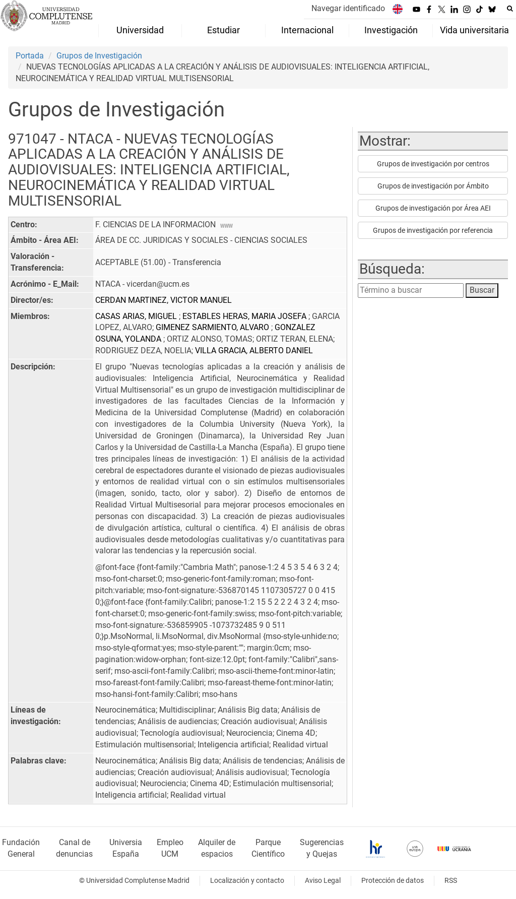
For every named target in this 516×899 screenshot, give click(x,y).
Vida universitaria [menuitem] (474, 30)
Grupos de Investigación (99, 55)
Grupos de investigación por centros (433, 164)
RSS (450, 880)
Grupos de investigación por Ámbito (433, 186)
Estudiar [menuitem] (223, 30)
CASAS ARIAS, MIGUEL (137, 316)
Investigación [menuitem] (391, 30)
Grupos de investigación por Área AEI (433, 208)
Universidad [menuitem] (140, 30)
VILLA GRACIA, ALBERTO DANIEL (254, 350)
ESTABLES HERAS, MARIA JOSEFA (245, 316)
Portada (30, 55)
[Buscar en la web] (510, 9)
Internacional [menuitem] (307, 30)
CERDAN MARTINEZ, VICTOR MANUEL (163, 300)
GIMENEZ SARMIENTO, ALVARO (213, 327)
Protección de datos (392, 880)
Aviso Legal (323, 880)
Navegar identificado (348, 8)
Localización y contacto (247, 880)
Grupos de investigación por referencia (433, 230)
